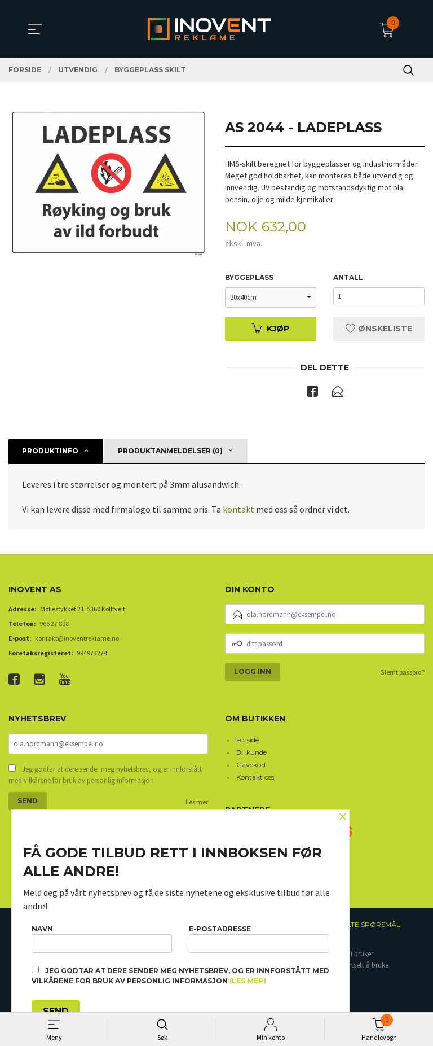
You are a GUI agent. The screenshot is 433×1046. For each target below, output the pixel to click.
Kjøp (270, 329)
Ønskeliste (379, 329)
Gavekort (251, 765)
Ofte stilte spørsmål (358, 926)
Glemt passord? (402, 673)
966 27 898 (54, 624)
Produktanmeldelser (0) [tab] (170, 452)
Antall (348, 278)
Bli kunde (251, 753)
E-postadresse (259, 937)
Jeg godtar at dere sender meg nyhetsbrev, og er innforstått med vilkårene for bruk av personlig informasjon (105, 777)
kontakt (237, 510)
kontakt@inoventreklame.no (77, 639)
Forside (247, 741)
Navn (102, 937)
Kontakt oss (255, 778)
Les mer (196, 804)
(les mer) (247, 981)
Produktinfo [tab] (50, 452)
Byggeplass (249, 278)
